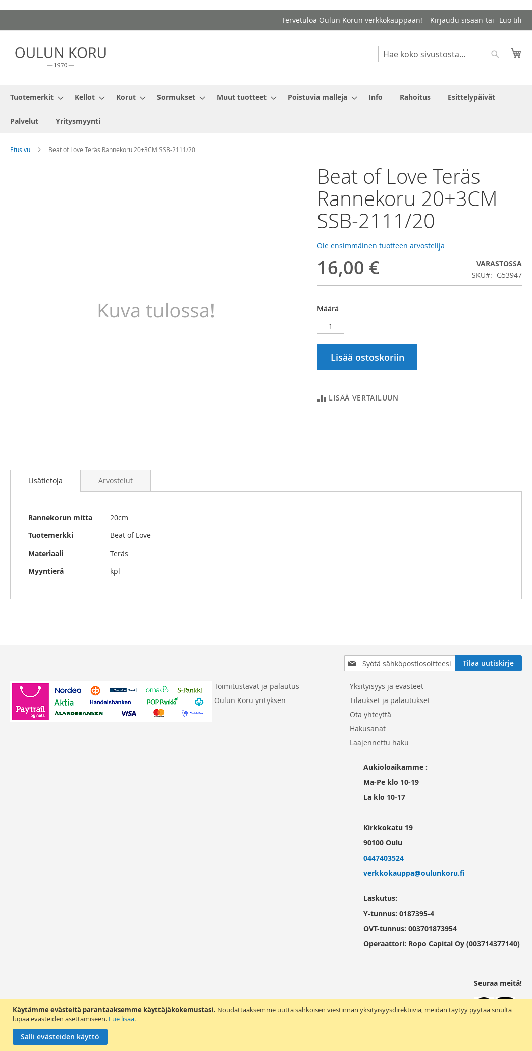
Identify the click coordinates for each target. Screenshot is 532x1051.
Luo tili (510, 20)
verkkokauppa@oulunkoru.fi (414, 873)
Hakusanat (368, 728)
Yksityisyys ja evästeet (386, 686)
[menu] (266, 109)
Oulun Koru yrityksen (250, 700)
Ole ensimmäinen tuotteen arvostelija (381, 246)
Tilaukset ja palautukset (390, 700)
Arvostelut (115, 480)
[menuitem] (34, 97)
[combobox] (441, 54)
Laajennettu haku (379, 742)
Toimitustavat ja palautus (256, 686)
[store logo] (60, 57)
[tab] (45, 481)
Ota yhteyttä (370, 714)
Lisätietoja (45, 480)
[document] (267, 1025)
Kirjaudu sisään (456, 20)
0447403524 (383, 858)
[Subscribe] (488, 663)
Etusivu (20, 149)
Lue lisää (121, 1018)
